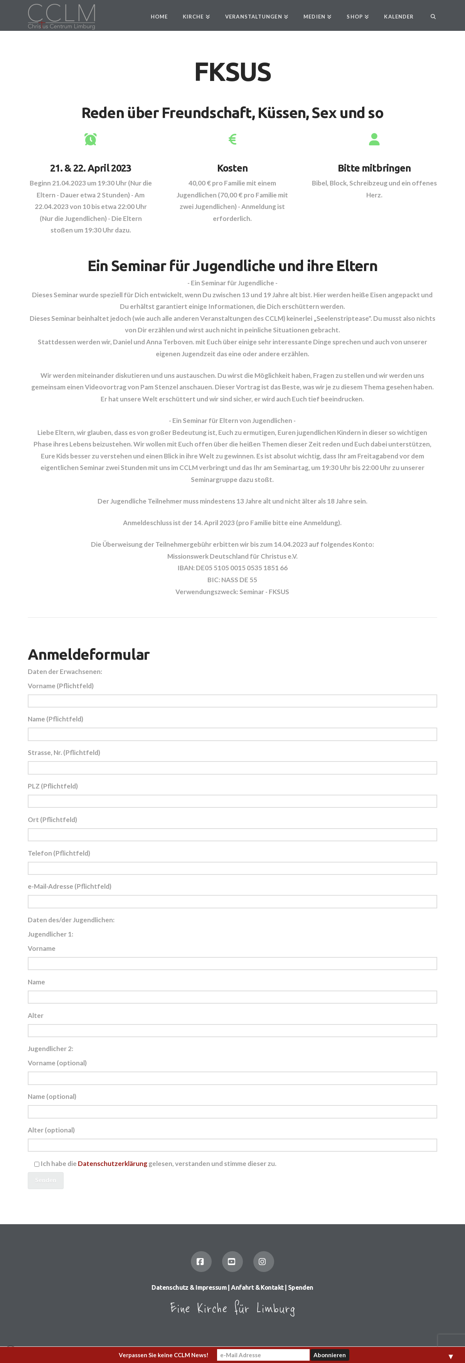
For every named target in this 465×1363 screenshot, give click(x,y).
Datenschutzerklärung (112, 1163)
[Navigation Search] (429, 15)
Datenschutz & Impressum (189, 1287)
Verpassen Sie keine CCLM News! (164, 1354)
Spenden (300, 1287)
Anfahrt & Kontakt (257, 1287)
